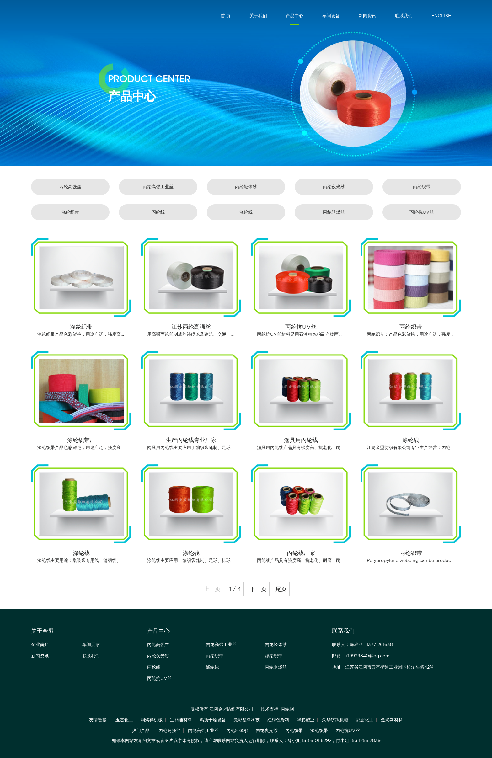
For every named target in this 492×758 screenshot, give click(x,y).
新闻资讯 (367, 15)
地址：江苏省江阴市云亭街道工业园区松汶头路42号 (383, 667)
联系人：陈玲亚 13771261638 (362, 644)
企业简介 (40, 644)
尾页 (281, 589)
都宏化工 (364, 719)
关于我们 (258, 15)
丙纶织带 (421, 186)
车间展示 (91, 644)
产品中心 (294, 15)
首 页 (226, 15)
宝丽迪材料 (181, 719)
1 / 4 (235, 589)
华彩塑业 (305, 719)
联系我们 (404, 15)
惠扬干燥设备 (213, 719)
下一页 (258, 589)
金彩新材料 (392, 719)
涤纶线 (246, 212)
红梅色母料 (278, 719)
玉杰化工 (124, 719)
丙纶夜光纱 (334, 186)
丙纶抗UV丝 (421, 212)
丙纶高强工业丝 (158, 186)
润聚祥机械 (152, 719)
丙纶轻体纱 (246, 186)
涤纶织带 (70, 212)
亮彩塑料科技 (246, 719)
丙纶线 (158, 212)
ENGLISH (441, 15)
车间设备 (331, 15)
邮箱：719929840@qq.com (360, 655)
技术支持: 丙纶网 (277, 709)
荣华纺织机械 (335, 719)
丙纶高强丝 (70, 186)
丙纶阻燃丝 (334, 212)
